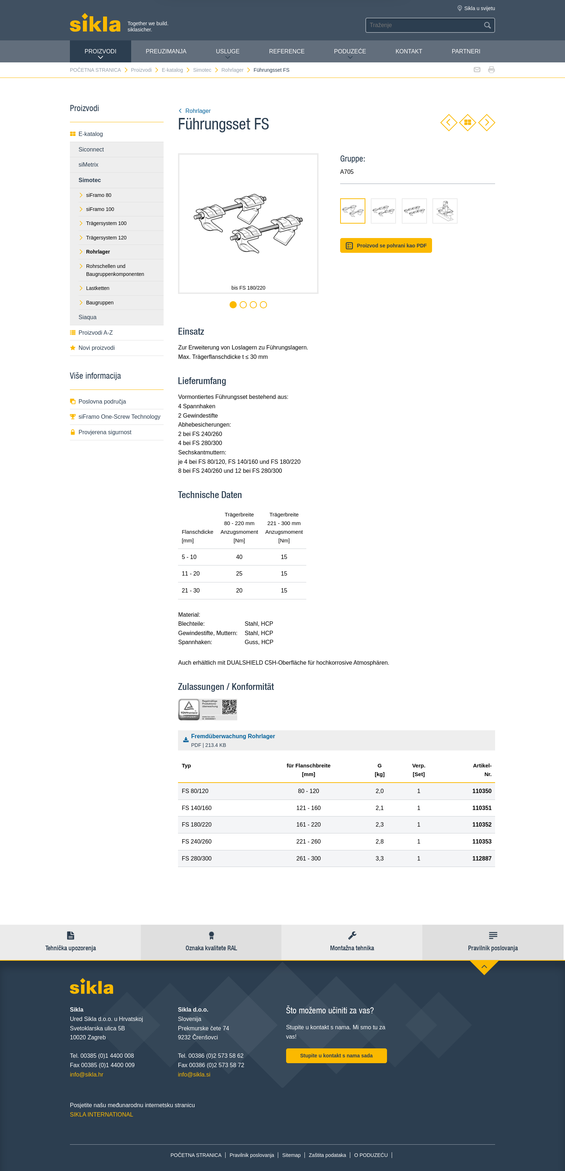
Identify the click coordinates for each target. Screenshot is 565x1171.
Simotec (206, 70)
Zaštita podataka (327, 1155)
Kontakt (409, 51)
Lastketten (94, 288)
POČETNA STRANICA (99, 70)
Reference (287, 51)
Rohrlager (236, 70)
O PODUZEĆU (371, 1155)
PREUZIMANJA (166, 51)
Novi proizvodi (92, 348)
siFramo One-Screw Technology (115, 417)
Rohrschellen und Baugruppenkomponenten (111, 270)
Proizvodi (100, 54)
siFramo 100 (96, 209)
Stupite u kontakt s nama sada (336, 1055)
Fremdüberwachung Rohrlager (338, 741)
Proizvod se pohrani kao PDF (386, 246)
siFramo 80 (95, 195)
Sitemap (291, 1155)
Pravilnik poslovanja (252, 1155)
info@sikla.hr (86, 1074)
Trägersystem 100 (102, 223)
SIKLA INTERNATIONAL (101, 1114)
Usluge (228, 54)
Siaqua (88, 317)
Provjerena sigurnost (101, 432)
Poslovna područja (98, 402)
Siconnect (91, 149)
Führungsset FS (272, 70)
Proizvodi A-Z (91, 333)
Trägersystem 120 (102, 238)
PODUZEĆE (350, 54)
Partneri (466, 51)
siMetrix (88, 165)
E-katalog (176, 70)
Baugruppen (96, 302)
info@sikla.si (194, 1074)
